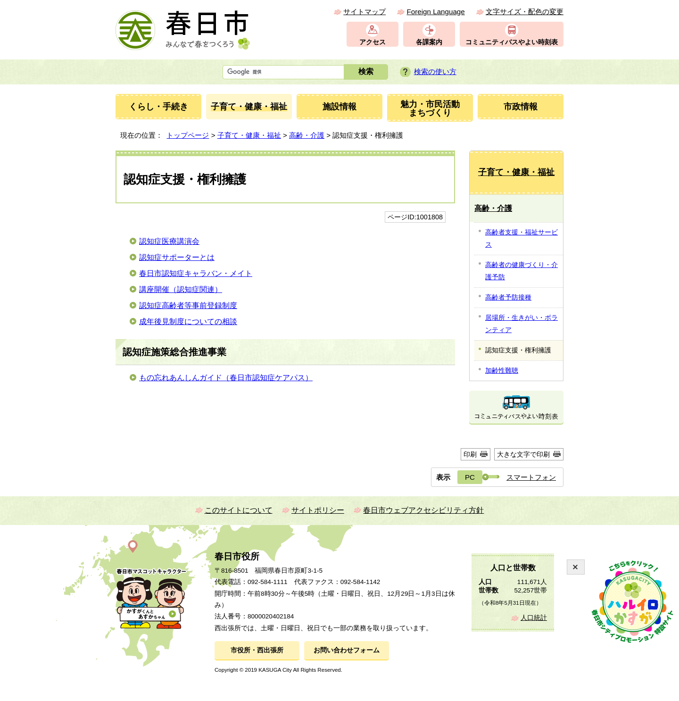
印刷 (470, 454)
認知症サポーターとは (177, 257)
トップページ (187, 135)
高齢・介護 (306, 135)
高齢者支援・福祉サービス (521, 238)
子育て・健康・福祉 (249, 135)
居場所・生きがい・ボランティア (521, 324)
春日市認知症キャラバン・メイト (195, 273)
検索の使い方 (435, 71)
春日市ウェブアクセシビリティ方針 (423, 510)
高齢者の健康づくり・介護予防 (521, 271)
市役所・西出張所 (257, 650)
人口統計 (534, 617)
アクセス (372, 42)
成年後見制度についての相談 (188, 321)
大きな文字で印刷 (523, 454)
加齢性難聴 (501, 370)
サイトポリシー (317, 510)
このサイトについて (239, 510)
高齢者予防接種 (508, 297)
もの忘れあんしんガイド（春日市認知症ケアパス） (226, 378)
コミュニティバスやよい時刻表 (511, 42)
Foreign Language (435, 12)
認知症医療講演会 (169, 241)
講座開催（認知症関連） (180, 289)
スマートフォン (531, 477)
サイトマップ (364, 12)
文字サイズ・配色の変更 (524, 12)
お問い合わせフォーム (347, 650)
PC (470, 477)
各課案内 (429, 42)
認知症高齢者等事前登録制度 (188, 305)
